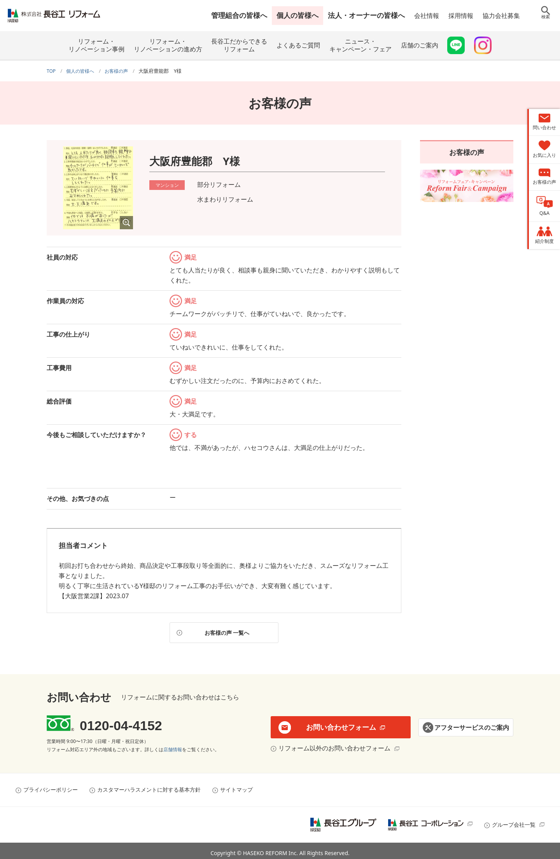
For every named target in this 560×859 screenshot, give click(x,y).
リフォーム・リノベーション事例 (96, 45)
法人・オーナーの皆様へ (366, 15)
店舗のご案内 (419, 45)
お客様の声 (466, 151)
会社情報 (426, 15)
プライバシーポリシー (50, 786)
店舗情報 (172, 746)
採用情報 (460, 15)
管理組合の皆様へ (239, 15)
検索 (545, 21)
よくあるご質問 (298, 45)
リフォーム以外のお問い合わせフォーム (332, 744)
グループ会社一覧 (514, 821)
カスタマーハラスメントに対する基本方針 (149, 786)
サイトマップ (236, 786)
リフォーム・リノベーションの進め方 (168, 45)
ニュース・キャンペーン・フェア (360, 45)
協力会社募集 (501, 15)
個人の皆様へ (297, 15)
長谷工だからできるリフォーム (239, 45)
